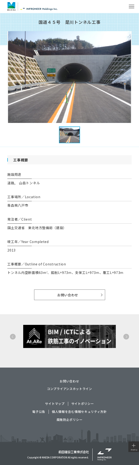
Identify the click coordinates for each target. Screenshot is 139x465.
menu (134, 447)
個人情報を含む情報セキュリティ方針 (79, 412)
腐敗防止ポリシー (70, 420)
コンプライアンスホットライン (69, 388)
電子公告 (38, 412)
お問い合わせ (67, 295)
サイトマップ (54, 404)
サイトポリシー (82, 404)
